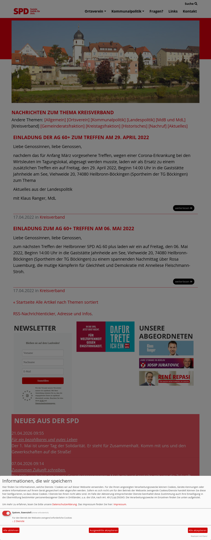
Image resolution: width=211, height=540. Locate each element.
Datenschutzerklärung (64, 504)
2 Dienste (18, 521)
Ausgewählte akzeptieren (104, 530)
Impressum (120, 504)
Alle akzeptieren (198, 530)
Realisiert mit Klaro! (199, 536)
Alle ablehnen (11, 530)
